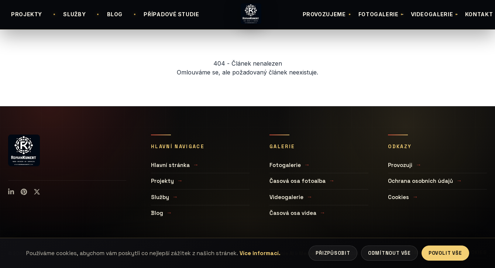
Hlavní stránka (170, 164)
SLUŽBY (74, 14)
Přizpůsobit (333, 253)
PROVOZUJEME (327, 14)
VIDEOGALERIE (435, 14)
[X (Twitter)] (37, 192)
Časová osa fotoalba (297, 180)
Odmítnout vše (389, 253)
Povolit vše (445, 253)
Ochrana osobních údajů (420, 180)
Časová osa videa (292, 212)
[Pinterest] (24, 192)
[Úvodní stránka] (251, 13)
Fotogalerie (285, 164)
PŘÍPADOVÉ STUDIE (171, 14)
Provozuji (400, 164)
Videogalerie (286, 197)
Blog (157, 212)
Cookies (398, 197)
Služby (160, 197)
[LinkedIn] (11, 192)
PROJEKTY (26, 14)
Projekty (162, 180)
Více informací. (260, 253)
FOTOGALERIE (381, 14)
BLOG (115, 14)
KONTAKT (479, 14)
